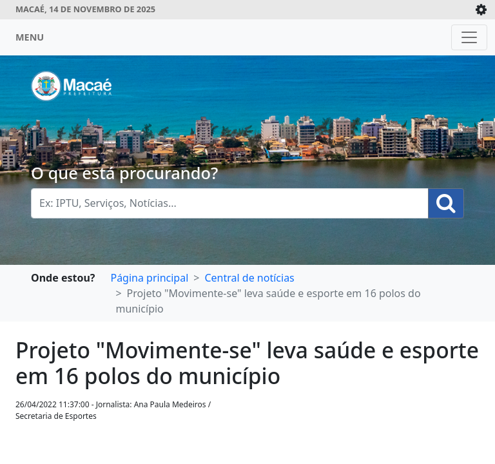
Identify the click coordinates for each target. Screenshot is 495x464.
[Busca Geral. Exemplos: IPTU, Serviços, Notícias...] (230, 203)
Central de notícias (249, 278)
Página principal (149, 278)
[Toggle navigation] (469, 37)
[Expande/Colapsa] (481, 9)
